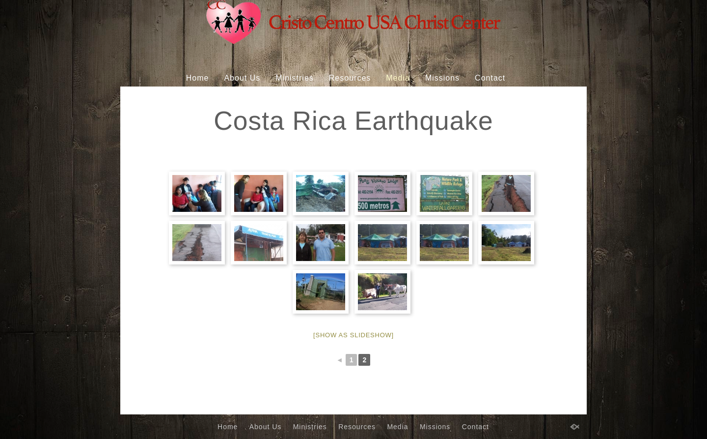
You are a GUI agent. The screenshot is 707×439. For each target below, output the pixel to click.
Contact (490, 78)
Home (197, 78)
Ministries (294, 78)
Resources (350, 78)
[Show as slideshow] (353, 335)
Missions (442, 78)
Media (398, 78)
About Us (242, 78)
